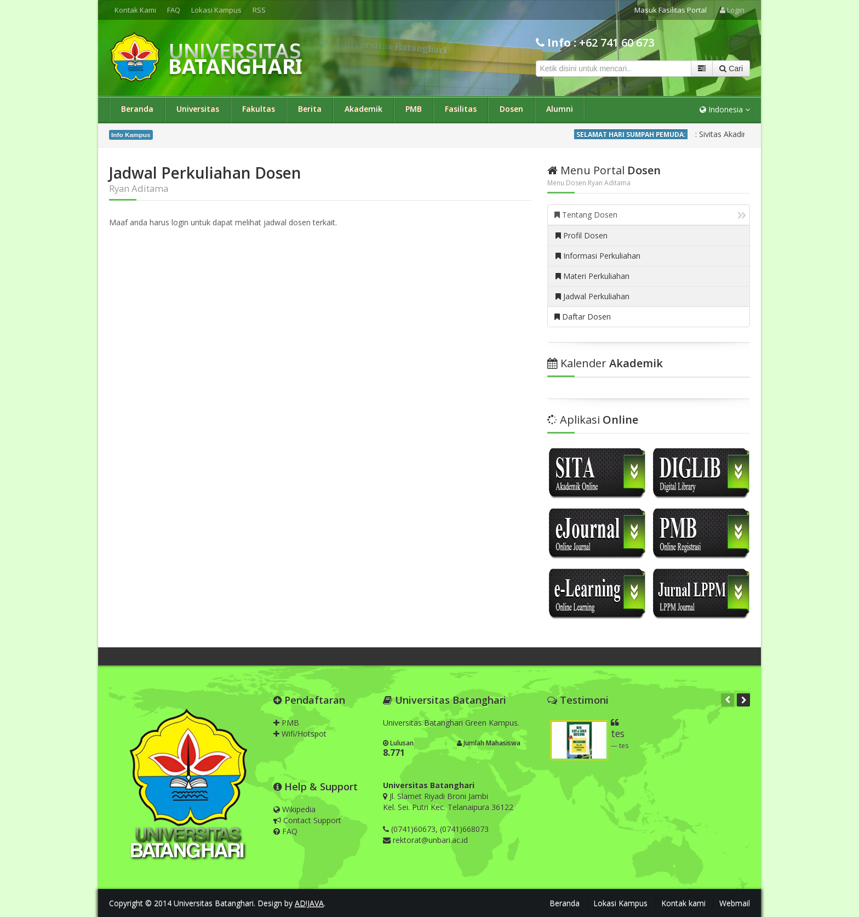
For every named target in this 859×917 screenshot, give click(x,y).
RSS (259, 10)
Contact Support (307, 820)
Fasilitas (461, 109)
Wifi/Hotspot (300, 733)
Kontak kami (683, 903)
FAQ (173, 10)
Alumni (559, 109)
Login (732, 10)
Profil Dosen (582, 235)
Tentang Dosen (650, 214)
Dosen (511, 109)
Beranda (137, 109)
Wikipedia (294, 809)
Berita (310, 109)
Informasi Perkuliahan (598, 255)
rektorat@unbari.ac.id (430, 840)
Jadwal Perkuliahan (592, 296)
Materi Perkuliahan (592, 276)
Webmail (734, 903)
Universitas (197, 109)
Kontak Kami (135, 10)
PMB (413, 109)
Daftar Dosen (582, 316)
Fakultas (258, 109)
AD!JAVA (309, 903)
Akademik (363, 109)
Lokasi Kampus (216, 10)
